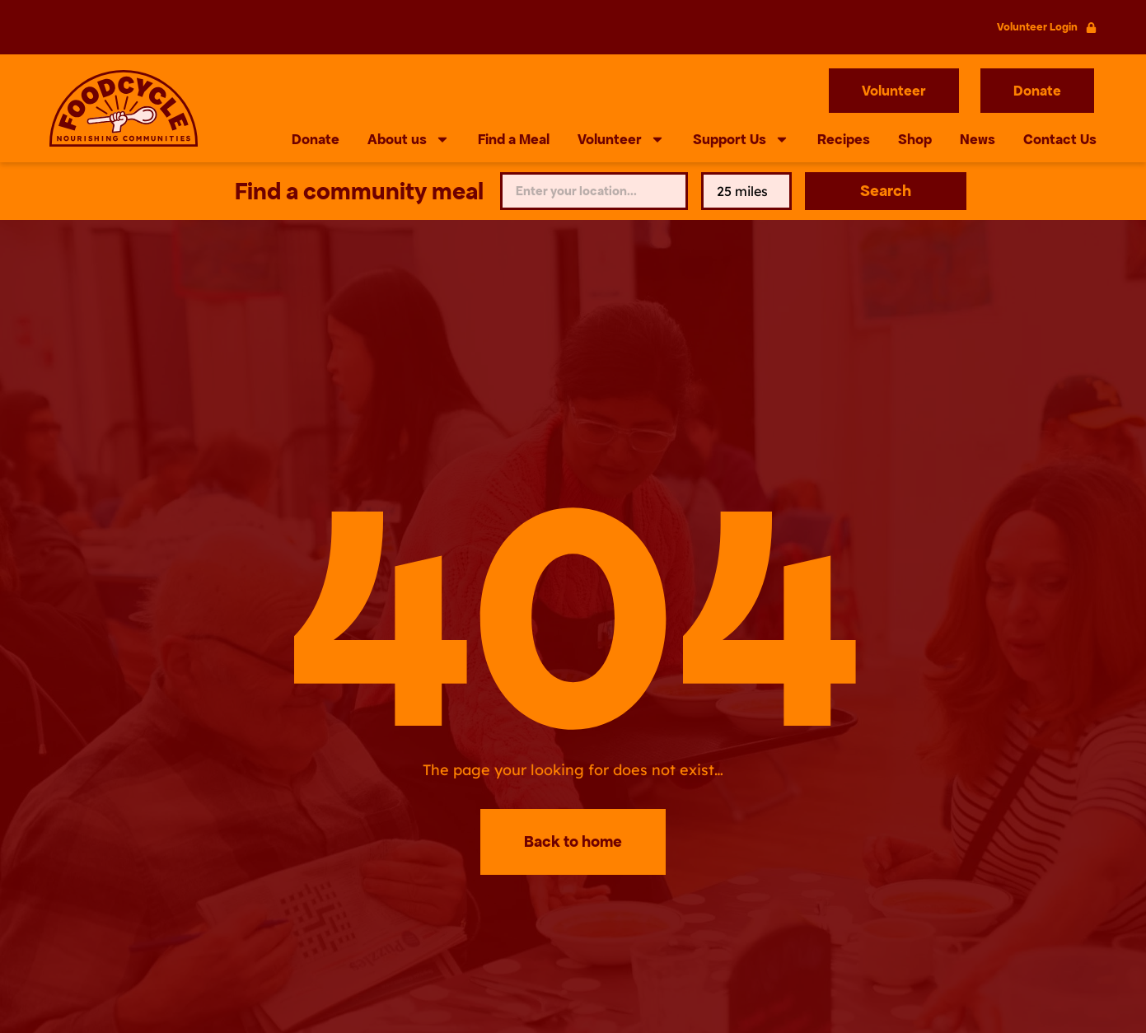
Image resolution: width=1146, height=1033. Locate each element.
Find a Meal (514, 139)
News (977, 139)
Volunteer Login (1037, 27)
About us (408, 139)
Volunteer (621, 139)
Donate (315, 139)
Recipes (843, 139)
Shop (915, 139)
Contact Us (1060, 139)
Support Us (741, 139)
